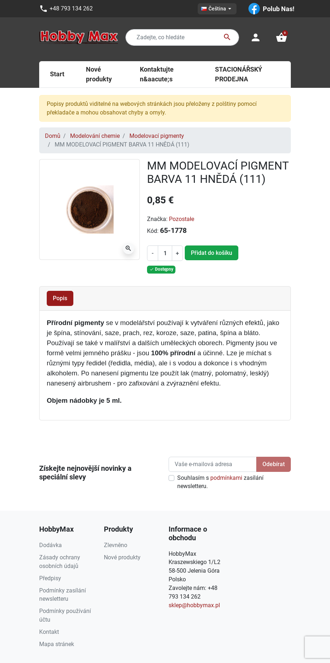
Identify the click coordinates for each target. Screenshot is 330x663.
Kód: (153, 230)
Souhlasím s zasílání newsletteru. (220, 482)
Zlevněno (115, 545)
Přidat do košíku (211, 252)
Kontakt (49, 631)
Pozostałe (181, 219)
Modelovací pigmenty (156, 135)
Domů (52, 135)
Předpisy (50, 578)
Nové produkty (122, 557)
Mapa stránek (56, 644)
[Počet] (165, 253)
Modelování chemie (95, 135)
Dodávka (50, 545)
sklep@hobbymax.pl (194, 605)
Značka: (157, 219)
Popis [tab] (60, 298)
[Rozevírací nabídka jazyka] (217, 8)
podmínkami (226, 477)
